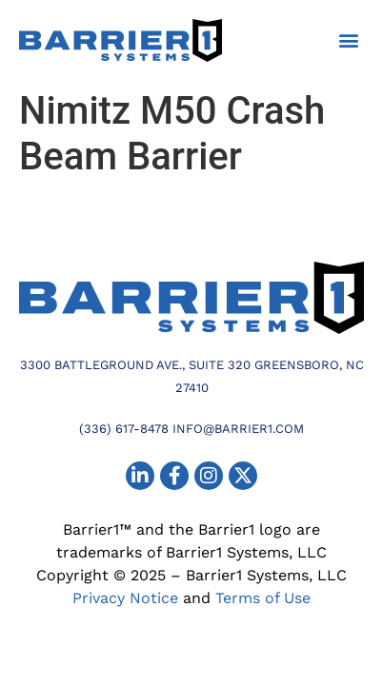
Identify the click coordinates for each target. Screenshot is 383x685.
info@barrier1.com (238, 428)
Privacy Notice (125, 598)
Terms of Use (263, 598)
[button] (348, 40)
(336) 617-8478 (124, 428)
